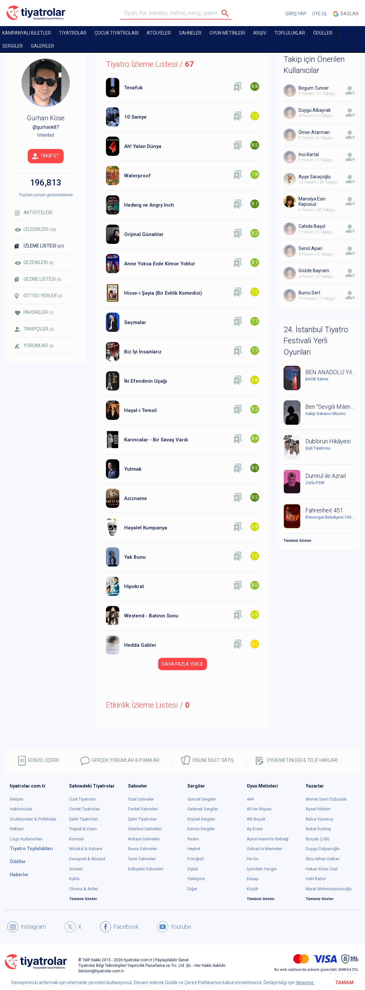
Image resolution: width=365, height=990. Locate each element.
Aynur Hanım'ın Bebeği (267, 838)
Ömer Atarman (314, 132)
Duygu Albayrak (315, 110)
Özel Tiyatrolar (82, 799)
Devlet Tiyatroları (84, 808)
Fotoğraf (195, 858)
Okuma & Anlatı (83, 888)
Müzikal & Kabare (85, 848)
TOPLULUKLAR (289, 33)
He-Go (253, 858)
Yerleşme (196, 878)
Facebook (119, 926)
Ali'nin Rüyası (259, 808)
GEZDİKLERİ (34, 262)
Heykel (193, 848)
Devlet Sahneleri (143, 808)
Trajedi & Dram (83, 828)
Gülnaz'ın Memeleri (264, 848)
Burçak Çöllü (317, 838)
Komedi (76, 838)
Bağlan (345, 14)
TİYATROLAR (72, 33)
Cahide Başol (312, 226)
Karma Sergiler (201, 828)
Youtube (174, 926)
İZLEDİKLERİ (35, 229)
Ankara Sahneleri (144, 838)
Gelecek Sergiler (202, 808)
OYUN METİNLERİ (227, 33)
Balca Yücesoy (319, 819)
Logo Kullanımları (26, 838)
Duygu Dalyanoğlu (323, 848)
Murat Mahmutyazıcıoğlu (329, 888)
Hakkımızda (21, 808)
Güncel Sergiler (201, 799)
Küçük (252, 888)
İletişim (16, 799)
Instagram (26, 926)
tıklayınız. (305, 982)
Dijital (192, 868)
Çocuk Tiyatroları (117, 33)
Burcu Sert (309, 292)
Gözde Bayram (314, 270)
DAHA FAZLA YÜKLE (182, 664)
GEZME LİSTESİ (38, 279)
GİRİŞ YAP (295, 13)
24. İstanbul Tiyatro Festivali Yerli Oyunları (316, 341)
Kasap (253, 878)
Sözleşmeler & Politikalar (33, 819)
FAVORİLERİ (34, 312)
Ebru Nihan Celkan (323, 858)
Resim (193, 838)
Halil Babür (316, 878)
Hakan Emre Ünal (322, 868)
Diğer (192, 888)
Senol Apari (310, 248)
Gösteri (76, 868)
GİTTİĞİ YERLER (38, 296)
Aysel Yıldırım (318, 808)
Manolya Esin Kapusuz (312, 201)
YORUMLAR (34, 346)
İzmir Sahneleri (142, 858)
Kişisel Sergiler (201, 819)
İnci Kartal (309, 154)
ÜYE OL (319, 13)
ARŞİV (259, 33)
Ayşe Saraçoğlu (315, 176)
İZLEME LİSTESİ (39, 246)
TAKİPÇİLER (34, 329)
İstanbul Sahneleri (145, 828)
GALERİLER (42, 46)
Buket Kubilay (318, 828)
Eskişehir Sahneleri (145, 868)
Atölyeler (159, 33)
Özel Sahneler (141, 799)
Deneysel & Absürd (87, 858)
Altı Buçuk (256, 819)
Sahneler (190, 33)
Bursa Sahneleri (142, 848)
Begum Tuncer (314, 88)
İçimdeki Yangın (262, 868)
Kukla (74, 878)
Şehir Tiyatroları (83, 819)
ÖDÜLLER (322, 33)
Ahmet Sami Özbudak (326, 799)
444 (250, 799)
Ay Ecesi (255, 828)
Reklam (17, 828)
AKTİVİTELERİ (33, 212)
